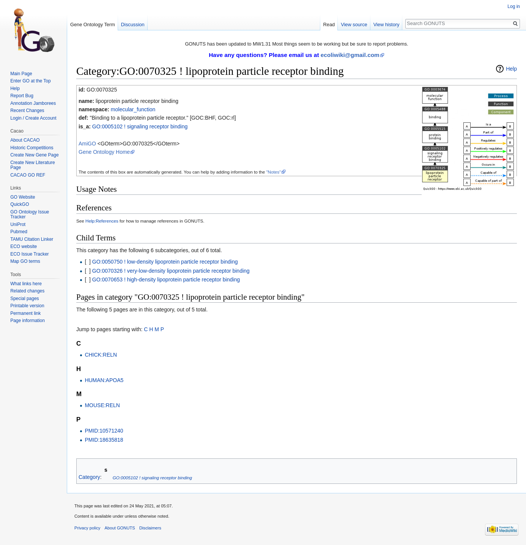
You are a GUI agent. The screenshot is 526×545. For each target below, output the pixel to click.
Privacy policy (87, 528)
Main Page (21, 73)
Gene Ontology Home (104, 152)
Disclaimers (150, 528)
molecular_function (133, 109)
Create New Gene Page (34, 155)
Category (89, 477)
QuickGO (19, 204)
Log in (513, 6)
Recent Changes (27, 110)
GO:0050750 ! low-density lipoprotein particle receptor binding (165, 262)
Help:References (101, 220)
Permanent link (25, 313)
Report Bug (21, 95)
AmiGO (87, 144)
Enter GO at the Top (30, 81)
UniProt (17, 224)
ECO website (23, 246)
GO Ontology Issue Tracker (29, 214)
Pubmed (18, 231)
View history (386, 24)
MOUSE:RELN (102, 405)
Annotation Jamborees (33, 103)
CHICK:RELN (101, 355)
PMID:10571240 (104, 431)
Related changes (27, 291)
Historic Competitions (31, 147)
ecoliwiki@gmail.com (350, 55)
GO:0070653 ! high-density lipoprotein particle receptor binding (166, 279)
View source (354, 24)
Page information (27, 320)
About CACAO (24, 140)
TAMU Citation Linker (31, 239)
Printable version (27, 305)
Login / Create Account (33, 118)
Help (511, 69)
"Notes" (273, 171)
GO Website (22, 197)
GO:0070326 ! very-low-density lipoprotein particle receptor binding (171, 271)
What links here (26, 283)
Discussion (133, 24)
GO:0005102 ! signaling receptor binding (139, 126)
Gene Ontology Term (92, 24)
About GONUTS (120, 528)
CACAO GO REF (27, 175)
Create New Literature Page (32, 165)
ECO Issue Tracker (29, 254)
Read (329, 24)
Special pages (24, 298)
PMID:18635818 (104, 440)
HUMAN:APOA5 (104, 380)
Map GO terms (25, 261)
